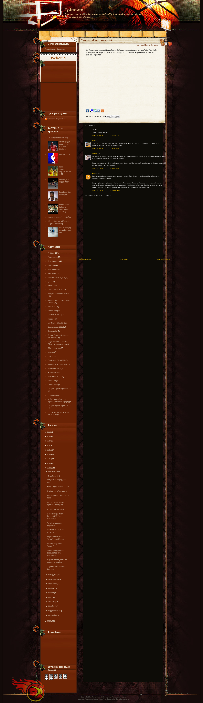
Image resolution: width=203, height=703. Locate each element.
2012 (49, 463)
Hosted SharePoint (99, 699)
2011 (49, 468)
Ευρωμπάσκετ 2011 (55, 327)
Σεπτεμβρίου (53, 579)
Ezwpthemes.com (122, 699)
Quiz (50, 282)
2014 (49, 454)
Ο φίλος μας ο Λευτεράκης (57, 491)
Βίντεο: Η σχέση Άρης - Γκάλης (60, 217)
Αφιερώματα (53, 257)
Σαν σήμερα (52, 311)
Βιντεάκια (51, 265)
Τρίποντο (74, 9)
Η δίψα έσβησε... (65, 154)
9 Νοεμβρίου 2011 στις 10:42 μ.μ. (106, 190)
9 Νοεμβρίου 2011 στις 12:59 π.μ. (106, 135)
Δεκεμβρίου (52, 472)
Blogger (123, 697)
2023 (49, 432)
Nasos (94, 173)
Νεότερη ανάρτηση (85, 259)
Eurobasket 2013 (54, 368)
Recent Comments (50, 119)
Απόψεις (51, 253)
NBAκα (51, 286)
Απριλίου (51, 602)
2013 (49, 459)
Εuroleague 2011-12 (56, 323)
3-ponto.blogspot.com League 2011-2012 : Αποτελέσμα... (55, 516)
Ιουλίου (51, 588)
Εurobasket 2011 (54, 315)
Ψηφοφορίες (53, 331)
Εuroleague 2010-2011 (56, 360)
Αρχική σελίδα (123, 259)
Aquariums (88, 699)
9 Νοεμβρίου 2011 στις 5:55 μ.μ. (105, 168)
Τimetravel (52, 381)
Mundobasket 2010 (55, 290)
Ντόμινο (51, 352)
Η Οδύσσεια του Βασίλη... (57, 509)
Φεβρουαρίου (53, 611)
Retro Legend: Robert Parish (58, 487)
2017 (49, 441)
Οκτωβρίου (52, 575)
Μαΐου (50, 597)
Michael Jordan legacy (56, 278)
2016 (49, 445)
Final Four (52, 307)
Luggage (81, 699)
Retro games (53, 269)
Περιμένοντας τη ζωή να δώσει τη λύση (65, 230)
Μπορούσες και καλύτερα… (58, 364)
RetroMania (52, 273)
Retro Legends (53, 261)
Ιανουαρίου (52, 615)
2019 (49, 436)
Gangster (95, 153)
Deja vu (51, 356)
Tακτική (51, 319)
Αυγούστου (52, 584)
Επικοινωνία (52, 373)
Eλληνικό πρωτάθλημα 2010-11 (59, 406)
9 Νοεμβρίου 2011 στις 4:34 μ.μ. (105, 148)
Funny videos (53, 385)
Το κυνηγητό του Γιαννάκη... (58, 138)
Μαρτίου (51, 606)
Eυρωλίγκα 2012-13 (55, 377)
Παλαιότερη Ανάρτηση (163, 259)
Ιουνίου (51, 593)
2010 (49, 621)
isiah (93, 140)
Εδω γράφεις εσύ (54, 348)
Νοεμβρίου (52, 476)
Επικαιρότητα (53, 395)
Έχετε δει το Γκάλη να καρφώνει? (96, 40)
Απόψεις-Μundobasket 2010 (58, 294)
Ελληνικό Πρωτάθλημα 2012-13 (59, 389)
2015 (49, 450)
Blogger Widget (60, 119)
